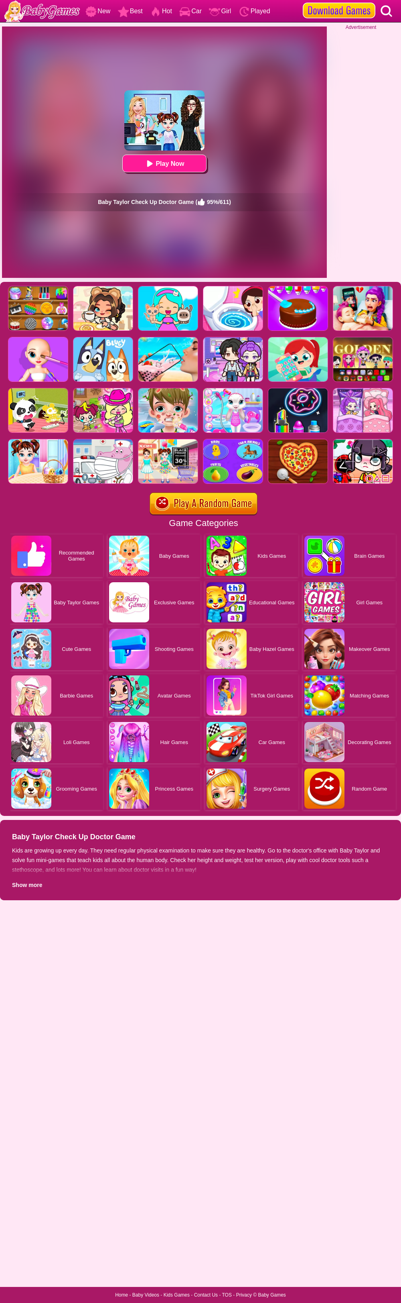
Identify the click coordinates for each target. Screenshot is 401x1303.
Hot (161, 11)
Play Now (164, 164)
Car (190, 11)
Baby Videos (145, 1295)
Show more (27, 885)
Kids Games (177, 1295)
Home (121, 1295)
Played (254, 11)
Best (130, 11)
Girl (220, 11)
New (97, 11)
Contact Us (206, 1295)
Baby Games (272, 1295)
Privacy (244, 1295)
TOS (227, 1295)
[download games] (339, 3)
